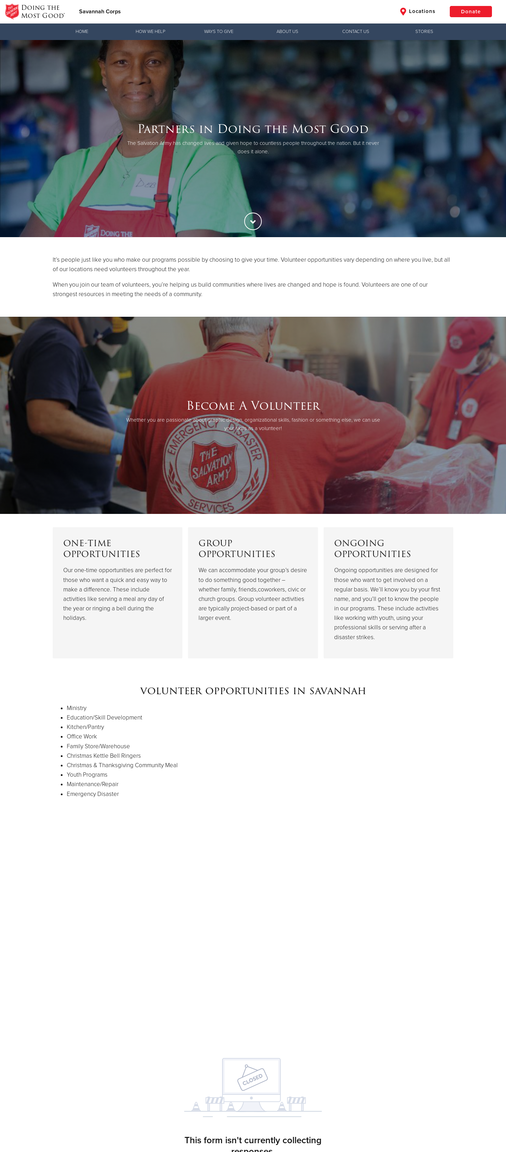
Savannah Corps (100, 11)
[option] (253, 138)
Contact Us (355, 31)
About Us (287, 31)
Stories (424, 31)
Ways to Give (218, 31)
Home (82, 31)
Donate (471, 11)
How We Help (150, 31)
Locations (417, 11)
